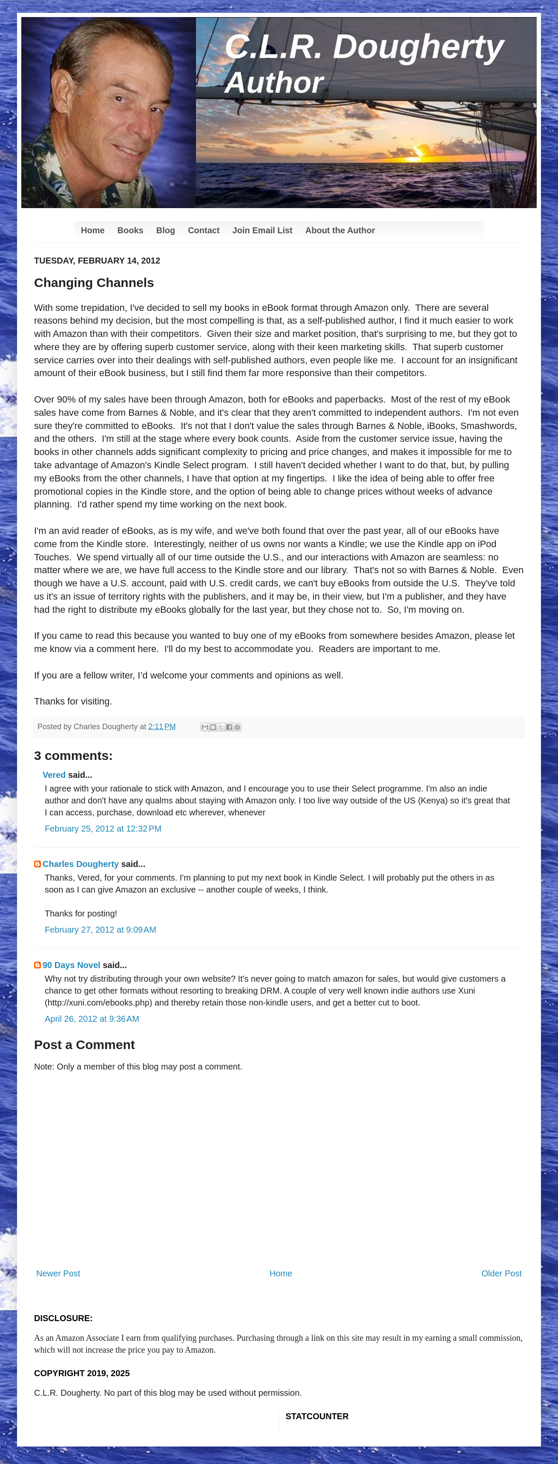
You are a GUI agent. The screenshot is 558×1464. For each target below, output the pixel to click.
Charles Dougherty (81, 864)
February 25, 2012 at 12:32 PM (103, 828)
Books (131, 230)
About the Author (340, 230)
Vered (54, 775)
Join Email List (263, 230)
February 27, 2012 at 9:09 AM (100, 929)
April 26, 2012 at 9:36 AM (92, 1018)
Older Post (502, 1273)
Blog (165, 230)
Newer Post (58, 1273)
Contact (203, 230)
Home (93, 230)
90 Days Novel (72, 965)
